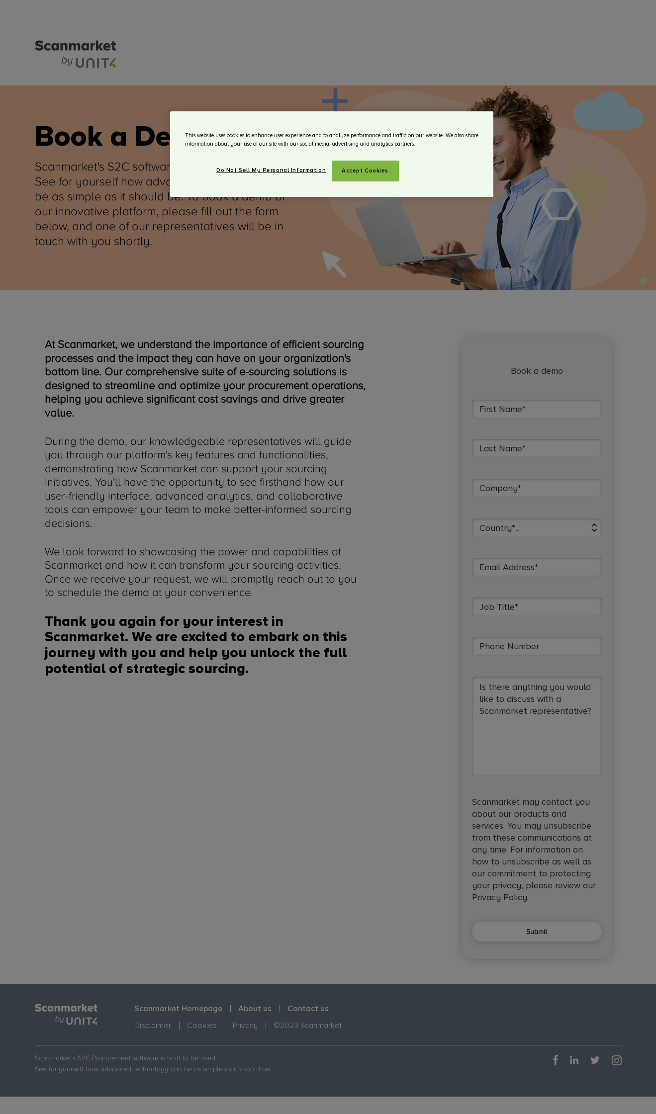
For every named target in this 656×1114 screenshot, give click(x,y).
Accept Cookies (365, 171)
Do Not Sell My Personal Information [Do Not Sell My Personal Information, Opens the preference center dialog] (271, 170)
